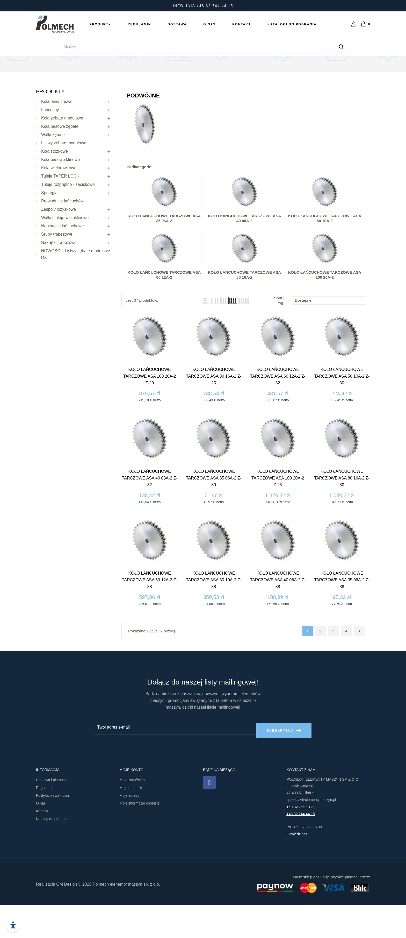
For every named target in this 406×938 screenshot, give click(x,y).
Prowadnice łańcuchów (62, 237)
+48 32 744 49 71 (301, 840)
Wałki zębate (53, 170)
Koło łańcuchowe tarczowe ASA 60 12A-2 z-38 (149, 616)
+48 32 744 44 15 (301, 847)
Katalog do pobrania (52, 852)
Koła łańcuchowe (56, 137)
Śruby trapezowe (56, 270)
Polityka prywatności (52, 829)
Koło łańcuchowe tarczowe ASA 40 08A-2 (244, 254)
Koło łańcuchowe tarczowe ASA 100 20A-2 (324, 311)
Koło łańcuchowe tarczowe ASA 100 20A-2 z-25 (277, 514)
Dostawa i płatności (51, 813)
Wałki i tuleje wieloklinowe (65, 253)
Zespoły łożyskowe (58, 245)
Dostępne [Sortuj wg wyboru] (329, 336)
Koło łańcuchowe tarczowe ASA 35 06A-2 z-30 (213, 514)
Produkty (50, 127)
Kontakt (42, 844)
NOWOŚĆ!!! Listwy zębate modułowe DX (75, 290)
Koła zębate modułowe (62, 154)
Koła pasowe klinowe (60, 195)
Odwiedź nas (297, 867)
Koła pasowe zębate (59, 162)
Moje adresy (129, 829)
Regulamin (44, 821)
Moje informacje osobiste (140, 836)
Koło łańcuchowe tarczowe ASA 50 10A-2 (324, 254)
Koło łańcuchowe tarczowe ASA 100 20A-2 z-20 (149, 412)
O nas (41, 836)
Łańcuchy (50, 146)
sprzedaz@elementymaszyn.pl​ (311, 833)
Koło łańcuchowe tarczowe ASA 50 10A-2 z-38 (213, 616)
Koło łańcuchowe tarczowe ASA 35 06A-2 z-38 (341, 616)
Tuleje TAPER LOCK (60, 212)
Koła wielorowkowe (58, 204)
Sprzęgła (49, 229)
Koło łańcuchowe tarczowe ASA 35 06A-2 (164, 254)
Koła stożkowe (54, 187)
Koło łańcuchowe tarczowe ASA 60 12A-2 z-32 (278, 412)
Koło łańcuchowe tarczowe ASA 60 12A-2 (164, 311)
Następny (359, 667)
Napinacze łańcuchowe (62, 262)
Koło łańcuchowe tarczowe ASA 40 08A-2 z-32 (149, 514)
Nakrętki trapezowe (59, 278)
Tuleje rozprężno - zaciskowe (68, 220)
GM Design (66, 917)
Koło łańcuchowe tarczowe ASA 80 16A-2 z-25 (213, 412)
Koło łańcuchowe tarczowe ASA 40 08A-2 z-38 (278, 616)
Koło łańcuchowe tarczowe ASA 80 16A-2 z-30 (341, 514)
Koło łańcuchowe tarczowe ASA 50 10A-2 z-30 (341, 412)
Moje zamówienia (134, 813)
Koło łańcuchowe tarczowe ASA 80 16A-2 (244, 311)
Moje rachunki (131, 821)
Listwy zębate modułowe (63, 179)
